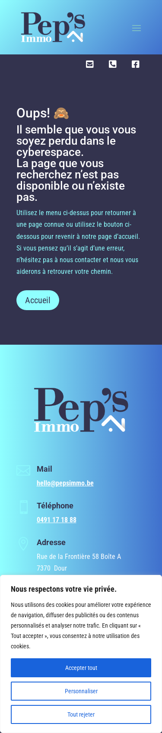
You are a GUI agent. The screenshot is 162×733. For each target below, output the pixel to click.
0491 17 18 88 (56, 520)
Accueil (38, 300)
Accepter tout (81, 667)
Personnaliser (81, 691)
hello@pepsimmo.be (65, 483)
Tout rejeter (81, 714)
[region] (81, 654)
